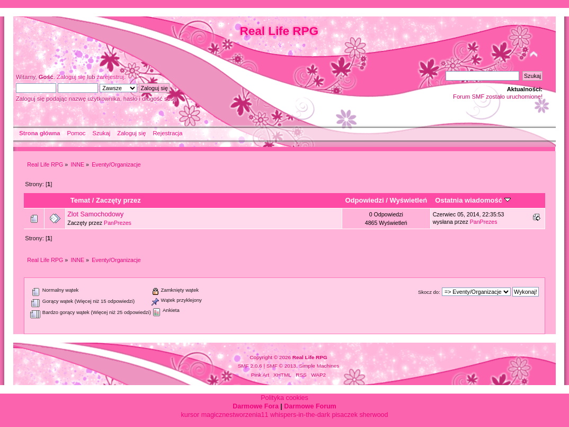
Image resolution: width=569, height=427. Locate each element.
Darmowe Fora (256, 406)
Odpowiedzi (364, 200)
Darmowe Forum (310, 406)
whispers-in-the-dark (300, 415)
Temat (80, 200)
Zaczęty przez (118, 200)
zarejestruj (111, 77)
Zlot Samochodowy (95, 214)
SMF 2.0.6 (250, 366)
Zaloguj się (71, 77)
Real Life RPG (279, 31)
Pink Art (260, 375)
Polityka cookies (284, 398)
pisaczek (345, 415)
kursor (190, 415)
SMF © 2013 (281, 366)
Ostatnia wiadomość (472, 200)
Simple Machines (319, 366)
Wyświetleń (408, 200)
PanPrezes (117, 223)
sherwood (373, 415)
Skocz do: (429, 292)
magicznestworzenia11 (235, 415)
